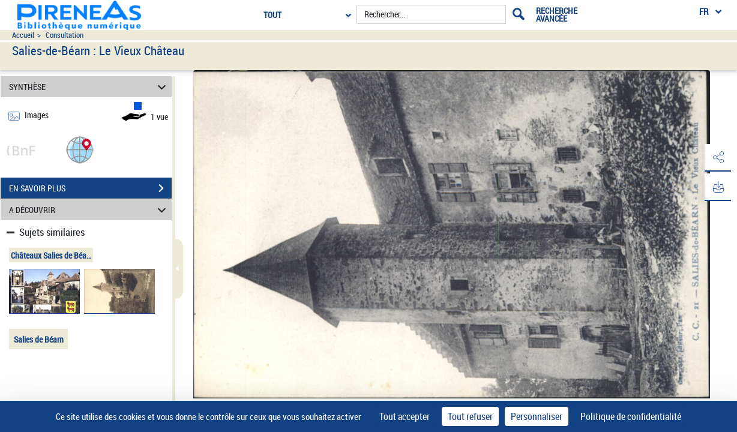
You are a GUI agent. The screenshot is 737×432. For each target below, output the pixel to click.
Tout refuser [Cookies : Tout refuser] (470, 416)
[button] (80, 149)
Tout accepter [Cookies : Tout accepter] (404, 416)
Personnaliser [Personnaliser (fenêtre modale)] (536, 416)
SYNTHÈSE (89, 86)
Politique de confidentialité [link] (630, 416)
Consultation (64, 35)
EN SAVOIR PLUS (90, 188)
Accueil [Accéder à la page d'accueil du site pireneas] (23, 35)
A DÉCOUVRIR (89, 209)
